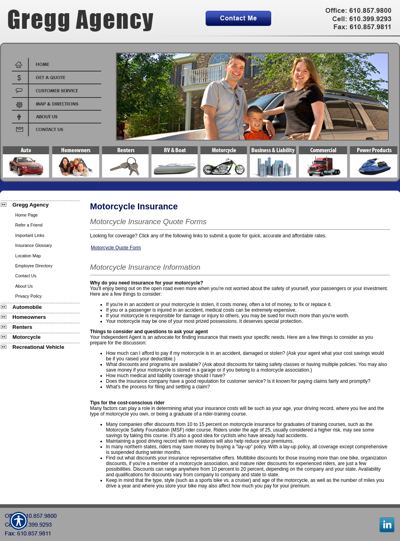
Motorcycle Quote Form (116, 248)
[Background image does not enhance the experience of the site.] (40, 205)
